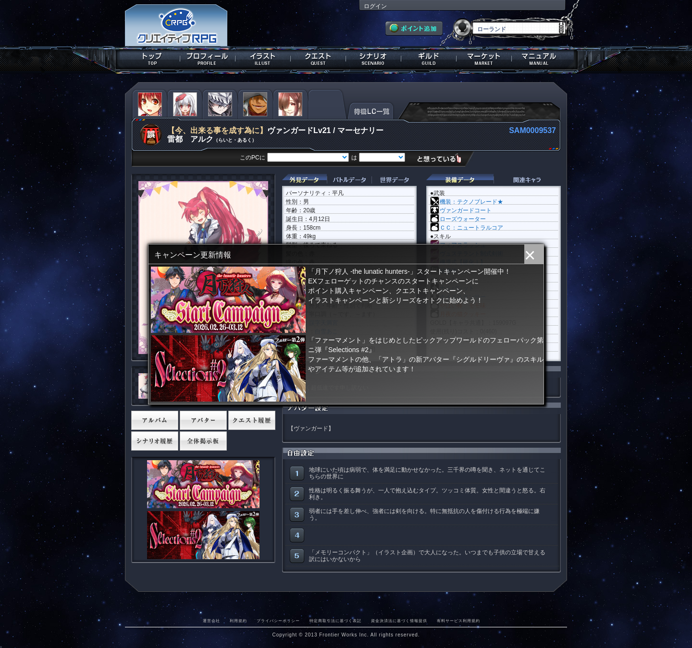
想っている (443, 158)
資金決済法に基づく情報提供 (399, 620)
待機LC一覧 (370, 110)
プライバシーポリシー (278, 620)
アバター (203, 420)
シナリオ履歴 (154, 441)
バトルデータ (349, 180)
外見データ (304, 180)
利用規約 (238, 620)
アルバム (154, 420)
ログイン (375, 6)
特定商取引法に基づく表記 (335, 620)
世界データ (394, 180)
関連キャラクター (527, 180)
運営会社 (211, 620)
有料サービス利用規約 (458, 620)
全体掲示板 (203, 441)
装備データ (460, 180)
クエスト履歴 (251, 420)
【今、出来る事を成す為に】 (217, 130)
